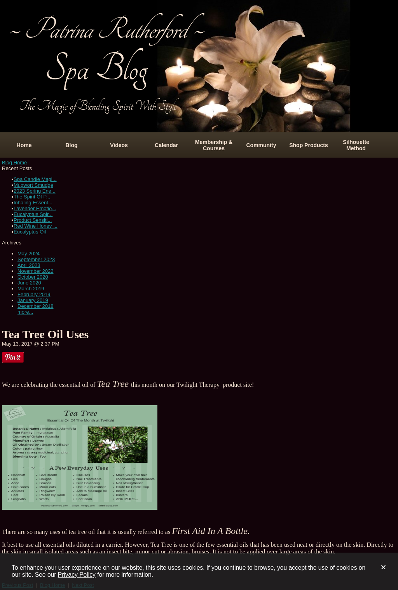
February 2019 (34, 294)
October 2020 (32, 277)
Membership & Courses (213, 145)
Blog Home (14, 162)
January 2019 (32, 300)
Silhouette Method (356, 145)
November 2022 (35, 271)
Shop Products (308, 145)
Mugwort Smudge (33, 185)
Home (24, 145)
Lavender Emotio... (35, 208)
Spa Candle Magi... (35, 179)
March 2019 (30, 288)
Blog (71, 145)
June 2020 (29, 283)
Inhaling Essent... (33, 202)
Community (261, 145)
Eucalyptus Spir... (33, 214)
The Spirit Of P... (32, 197)
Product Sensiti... (33, 220)
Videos (119, 145)
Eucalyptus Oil (30, 232)
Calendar (166, 145)
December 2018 (35, 306)
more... (25, 312)
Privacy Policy (77, 574)
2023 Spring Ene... (35, 191)
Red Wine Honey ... (36, 226)
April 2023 (28, 265)
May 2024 (28, 253)
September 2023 (36, 259)
